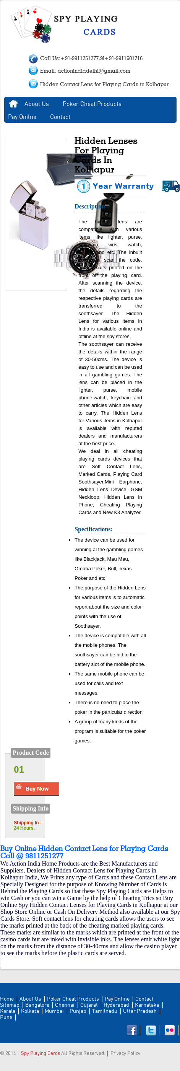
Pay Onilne (22, 117)
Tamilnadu (104, 1011)
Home (13, 104)
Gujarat (89, 1005)
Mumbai (54, 1011)
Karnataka (147, 1005)
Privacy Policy (125, 1053)
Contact (60, 117)
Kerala (7, 1011)
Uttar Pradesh (140, 1011)
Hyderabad (116, 1005)
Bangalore (37, 1005)
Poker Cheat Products (92, 104)
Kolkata (30, 1011)
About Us (36, 104)
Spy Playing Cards (40, 1053)
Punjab (78, 1011)
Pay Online (117, 999)
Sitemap (9, 1005)
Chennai (65, 1005)
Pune (6, 1017)
